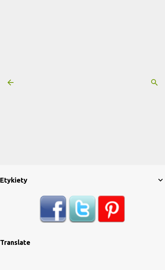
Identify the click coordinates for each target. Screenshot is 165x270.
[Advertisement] (82, 82)
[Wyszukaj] (154, 83)
